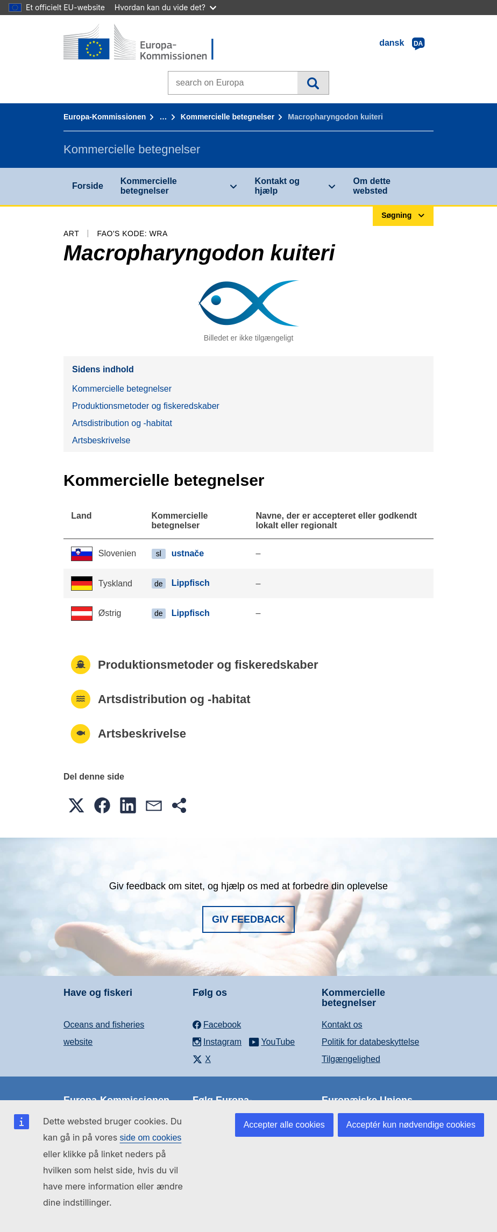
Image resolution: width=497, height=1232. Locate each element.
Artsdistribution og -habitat (122, 423)
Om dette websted (371, 185)
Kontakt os (342, 1024)
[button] (76, 805)
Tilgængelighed (351, 1059)
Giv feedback (248, 919)
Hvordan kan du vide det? (165, 7)
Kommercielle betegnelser (227, 116)
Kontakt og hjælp (277, 185)
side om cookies (151, 1137)
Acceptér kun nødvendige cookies (410, 1124)
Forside (87, 185)
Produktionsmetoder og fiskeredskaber (145, 405)
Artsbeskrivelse (101, 440)
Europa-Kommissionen (104, 116)
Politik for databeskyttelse (370, 1041)
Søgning (312, 83)
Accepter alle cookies (284, 1124)
